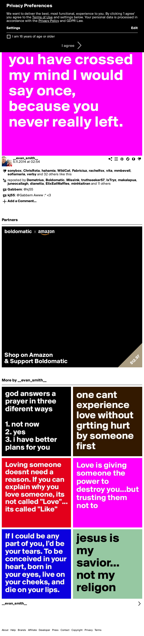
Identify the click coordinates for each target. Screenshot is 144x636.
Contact (65, 630)
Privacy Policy (49, 21)
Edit (134, 28)
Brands (22, 630)
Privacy (89, 630)
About (5, 630)
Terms (98, 630)
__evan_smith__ (25, 158)
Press (55, 630)
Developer (44, 630)
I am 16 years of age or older (33, 36)
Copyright (77, 630)
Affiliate (32, 630)
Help (13, 630)
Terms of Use (42, 17)
